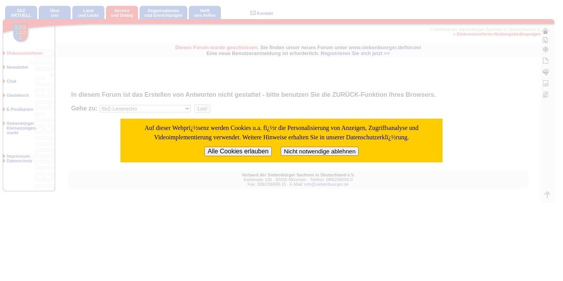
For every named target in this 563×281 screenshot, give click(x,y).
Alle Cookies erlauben (238, 151)
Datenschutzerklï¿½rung (376, 137)
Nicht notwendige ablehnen (319, 151)
